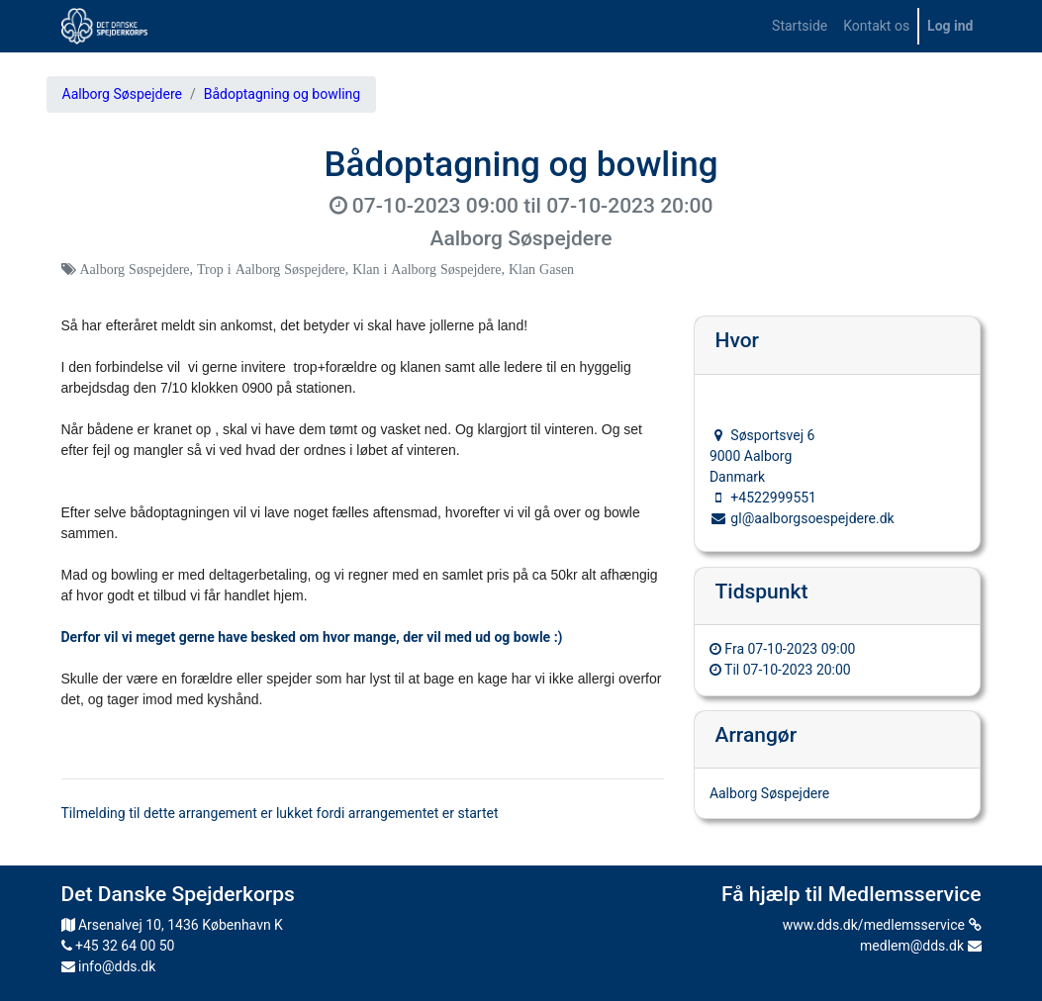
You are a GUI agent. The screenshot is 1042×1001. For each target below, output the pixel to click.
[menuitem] (799, 26)
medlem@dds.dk (920, 946)
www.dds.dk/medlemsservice (882, 925)
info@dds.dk (108, 966)
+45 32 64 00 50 (118, 946)
